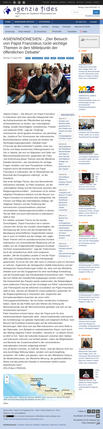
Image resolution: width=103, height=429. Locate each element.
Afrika (26, 27)
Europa (56, 27)
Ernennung (9, 31)
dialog (47, 58)
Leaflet (6, 397)
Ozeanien (67, 27)
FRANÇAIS (71, 2)
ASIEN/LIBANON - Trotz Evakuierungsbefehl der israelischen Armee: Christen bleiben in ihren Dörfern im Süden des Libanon (89, 211)
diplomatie (70, 58)
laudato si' (61, 58)
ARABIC (96, 2)
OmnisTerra (40, 31)
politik (28, 58)
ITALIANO (46, 2)
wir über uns (81, 22)
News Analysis (25, 31)
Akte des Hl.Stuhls (82, 27)
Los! (96, 12)
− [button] (7, 382)
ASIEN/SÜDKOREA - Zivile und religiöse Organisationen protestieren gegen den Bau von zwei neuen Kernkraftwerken (89, 159)
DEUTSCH (80, 2)
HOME (7, 22)
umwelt (53, 58)
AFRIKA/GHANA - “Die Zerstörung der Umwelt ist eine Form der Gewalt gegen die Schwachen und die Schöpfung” (89, 240)
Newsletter (71, 31)
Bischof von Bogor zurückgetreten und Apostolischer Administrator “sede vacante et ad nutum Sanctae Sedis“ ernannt (66, 228)
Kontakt (93, 22)
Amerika (45, 27)
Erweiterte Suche (92, 16)
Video (84, 31)
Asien (35, 27)
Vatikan (17, 27)
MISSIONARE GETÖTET (24, 22)
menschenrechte (37, 58)
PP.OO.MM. (56, 31)
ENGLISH (54, 2)
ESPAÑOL (62, 2)
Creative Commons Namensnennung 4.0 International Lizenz (23, 419)
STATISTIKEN (44, 22)
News (7, 27)
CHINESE (88, 2)
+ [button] (7, 377)
